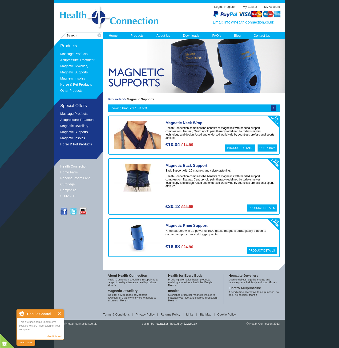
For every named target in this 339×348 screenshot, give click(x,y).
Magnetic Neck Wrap (183, 123)
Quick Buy (267, 148)
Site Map (205, 314)
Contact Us (262, 35)
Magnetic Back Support (186, 166)
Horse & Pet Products (76, 84)
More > (112, 285)
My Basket (250, 6)
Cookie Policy (226, 314)
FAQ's (216, 35)
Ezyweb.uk (190, 323)
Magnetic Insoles (72, 78)
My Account (272, 6)
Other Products (71, 90)
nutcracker (161, 323)
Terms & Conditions (116, 314)
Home (113, 35)
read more (26, 342)
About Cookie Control (21, 314)
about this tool (54, 336)
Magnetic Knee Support (186, 226)
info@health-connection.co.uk (249, 22)
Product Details (240, 148)
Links (189, 314)
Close (59, 313)
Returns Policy (170, 314)
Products (136, 35)
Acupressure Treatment (77, 60)
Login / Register (225, 6)
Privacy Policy (145, 314)
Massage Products (74, 54)
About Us (163, 35)
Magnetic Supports (74, 72)
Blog (237, 35)
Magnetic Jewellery (74, 66)
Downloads (191, 35)
